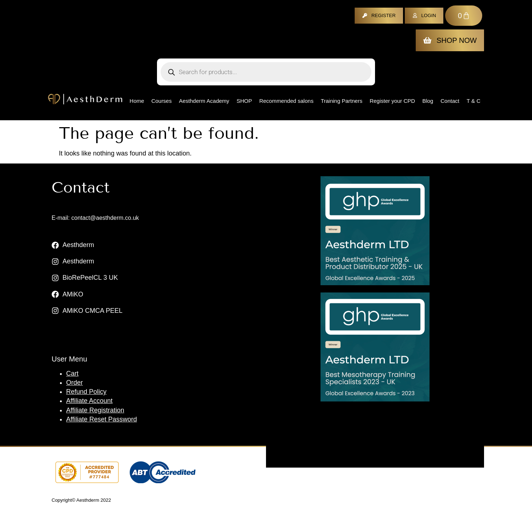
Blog (427, 101)
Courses (162, 101)
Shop (244, 101)
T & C (473, 101)
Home (137, 101)
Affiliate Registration (95, 410)
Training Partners (342, 101)
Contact (449, 101)
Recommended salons (286, 101)
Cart (72, 373)
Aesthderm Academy (204, 101)
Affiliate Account (89, 400)
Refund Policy (86, 391)
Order (74, 382)
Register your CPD (392, 101)
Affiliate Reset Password (101, 419)
